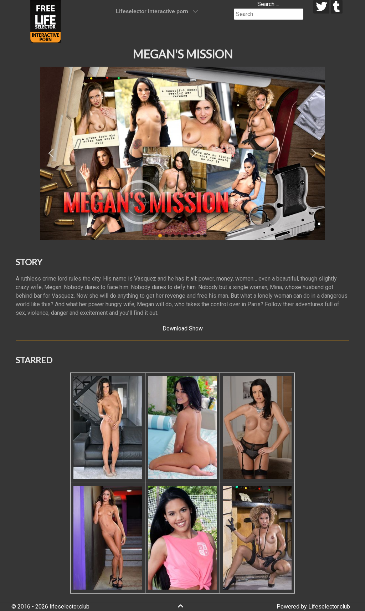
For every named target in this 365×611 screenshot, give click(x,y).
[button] (51, 153)
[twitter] (321, 7)
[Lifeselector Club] (45, 20)
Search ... (268, 4)
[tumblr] (337, 7)
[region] (182, 153)
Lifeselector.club (329, 606)
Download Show (183, 328)
